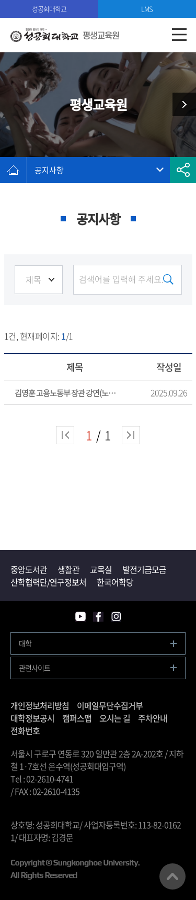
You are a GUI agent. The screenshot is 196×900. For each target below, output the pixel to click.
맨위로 (172, 876)
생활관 (68, 569)
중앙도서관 (28, 569)
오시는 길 (114, 718)
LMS (147, 9)
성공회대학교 (49, 9)
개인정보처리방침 (39, 705)
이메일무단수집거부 (110, 705)
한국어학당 (115, 582)
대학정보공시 (32, 718)
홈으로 (13, 170)
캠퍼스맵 (76, 718)
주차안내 (152, 718)
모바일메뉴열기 (179, 35)
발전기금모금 (144, 569)
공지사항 (49, 170)
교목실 (101, 569)
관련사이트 (34, 667)
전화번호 (25, 730)
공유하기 (183, 170)
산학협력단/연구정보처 (48, 582)
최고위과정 (180, 104)
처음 (65, 435)
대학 (25, 643)
